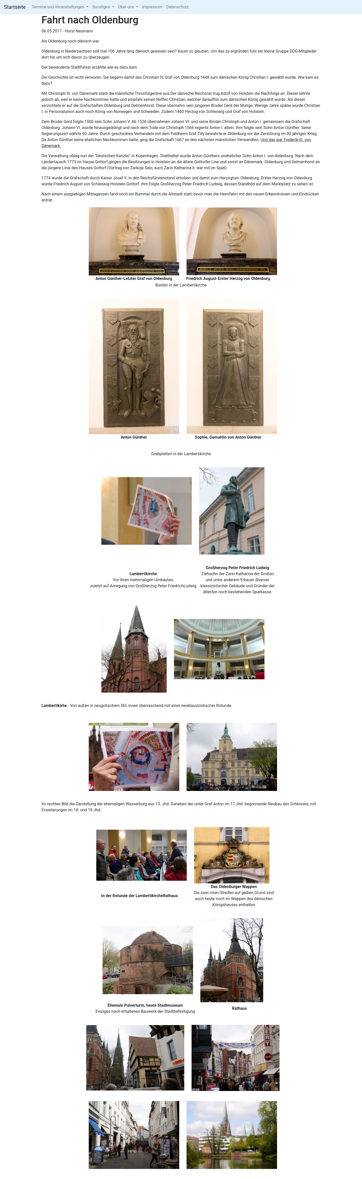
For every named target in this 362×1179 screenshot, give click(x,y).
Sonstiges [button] (101, 7)
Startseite (15, 7)
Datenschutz (177, 7)
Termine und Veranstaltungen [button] (58, 7)
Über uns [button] (126, 7)
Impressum (152, 7)
